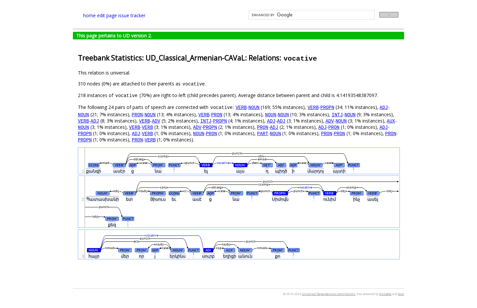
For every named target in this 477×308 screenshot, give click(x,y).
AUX (391, 121)
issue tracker (131, 15)
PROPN (327, 107)
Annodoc (385, 294)
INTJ (337, 114)
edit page (107, 15)
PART (262, 133)
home (89, 15)
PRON (137, 114)
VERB (241, 107)
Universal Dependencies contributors (328, 294)
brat (401, 294)
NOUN (254, 107)
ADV (156, 121)
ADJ (384, 107)
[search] (311, 15)
